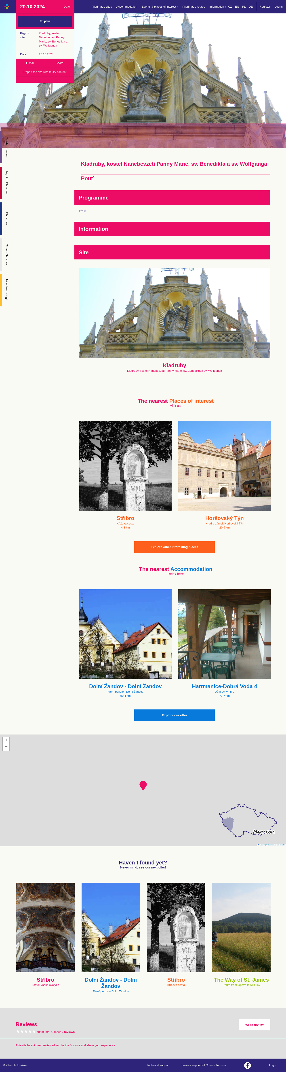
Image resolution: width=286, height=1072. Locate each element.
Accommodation (126, 6)
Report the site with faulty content (44, 72)
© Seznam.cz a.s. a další (275, 845)
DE (251, 6)
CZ (230, 6)
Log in (279, 6)
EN (237, 6)
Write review (254, 1025)
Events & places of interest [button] (160, 7)
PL (244, 6)
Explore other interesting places (174, 547)
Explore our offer (174, 715)
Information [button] (218, 7)
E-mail (30, 63)
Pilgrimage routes (193, 6)
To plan (45, 21)
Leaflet (261, 845)
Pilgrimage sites (101, 6)
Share (60, 63)
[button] (143, 786)
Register (264, 6)
